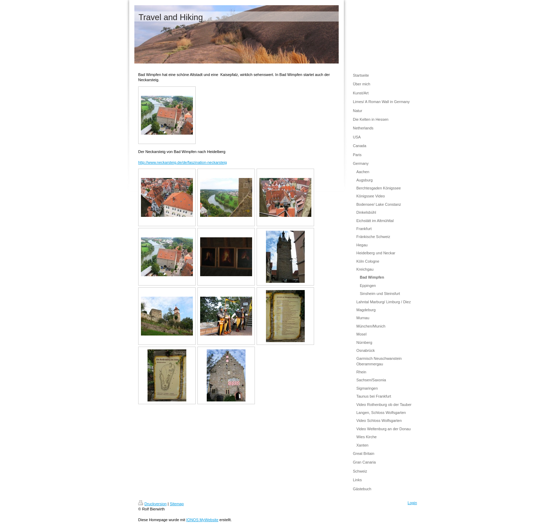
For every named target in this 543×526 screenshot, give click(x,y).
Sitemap (177, 504)
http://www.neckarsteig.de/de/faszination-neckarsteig (182, 162)
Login (412, 503)
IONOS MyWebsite (202, 520)
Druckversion (152, 504)
